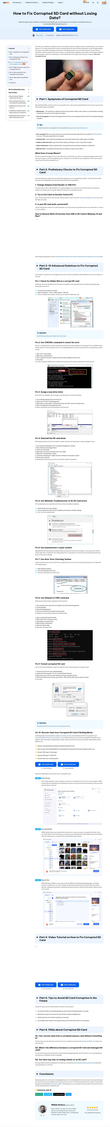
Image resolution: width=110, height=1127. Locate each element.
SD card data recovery (65, 736)
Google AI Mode (59, 1094)
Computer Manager (48, 2)
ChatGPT (39, 1094)
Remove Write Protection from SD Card (89, 256)
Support (60, 2)
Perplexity (48, 1094)
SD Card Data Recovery (17, 89)
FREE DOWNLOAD (43, 29)
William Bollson (40, 35)
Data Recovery (17, 2)
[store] (93, 2)
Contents (12, 48)
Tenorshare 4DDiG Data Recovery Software (47, 737)
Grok (68, 1094)
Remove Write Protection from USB (66, 256)
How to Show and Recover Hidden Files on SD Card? (51, 336)
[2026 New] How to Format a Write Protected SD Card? (19, 116)
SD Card (76, 35)
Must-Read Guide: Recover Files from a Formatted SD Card (53, 726)
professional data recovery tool (85, 1063)
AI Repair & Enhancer (31, 2)
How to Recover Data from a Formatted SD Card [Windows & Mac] (19, 102)
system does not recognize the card (86, 198)
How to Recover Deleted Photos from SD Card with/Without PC (19, 97)
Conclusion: (12, 82)
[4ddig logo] (6, 2)
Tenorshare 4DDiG (87, 1041)
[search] (97, 2)
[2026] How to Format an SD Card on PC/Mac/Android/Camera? (19, 107)
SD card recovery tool (81, 128)
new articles (13, 92)
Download (86, 2)
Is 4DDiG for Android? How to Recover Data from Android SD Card (19, 111)
